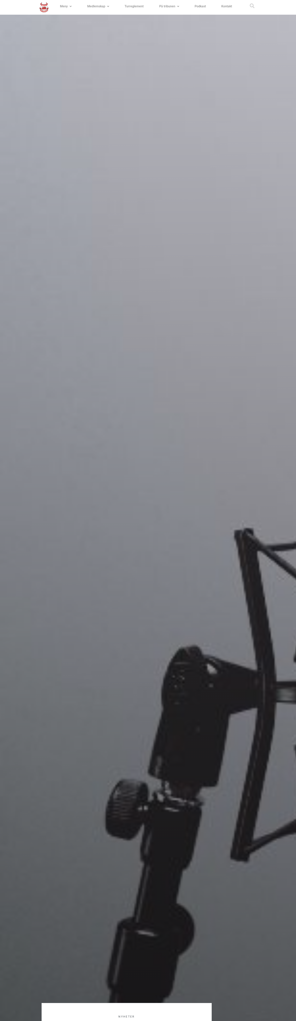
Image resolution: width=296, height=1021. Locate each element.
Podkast (200, 6)
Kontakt (226, 6)
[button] (252, 6)
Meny (66, 6)
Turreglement (134, 6)
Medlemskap (98, 6)
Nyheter (126, 1016)
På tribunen (169, 6)
